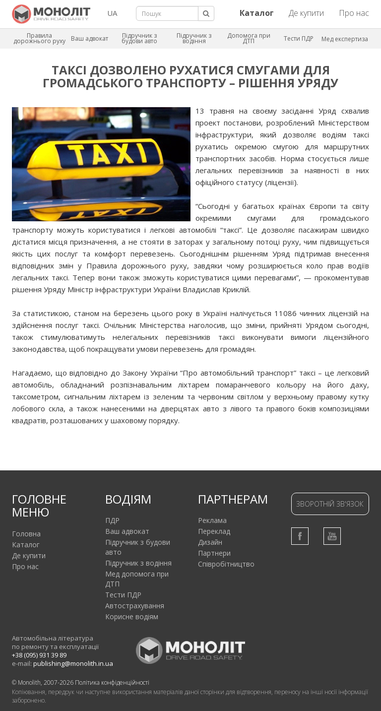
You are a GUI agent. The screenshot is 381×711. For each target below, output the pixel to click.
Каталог (26, 544)
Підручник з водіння (194, 38)
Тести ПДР (299, 38)
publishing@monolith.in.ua (73, 663)
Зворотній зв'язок (330, 504)
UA (112, 13)
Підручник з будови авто (139, 38)
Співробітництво (226, 564)
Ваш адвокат (89, 38)
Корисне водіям (131, 616)
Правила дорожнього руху (39, 38)
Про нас (354, 12)
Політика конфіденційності (112, 682)
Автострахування (134, 605)
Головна (26, 533)
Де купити (306, 12)
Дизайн (210, 542)
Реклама (212, 520)
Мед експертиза (344, 39)
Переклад (214, 531)
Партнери (214, 553)
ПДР (112, 520)
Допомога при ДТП (248, 38)
